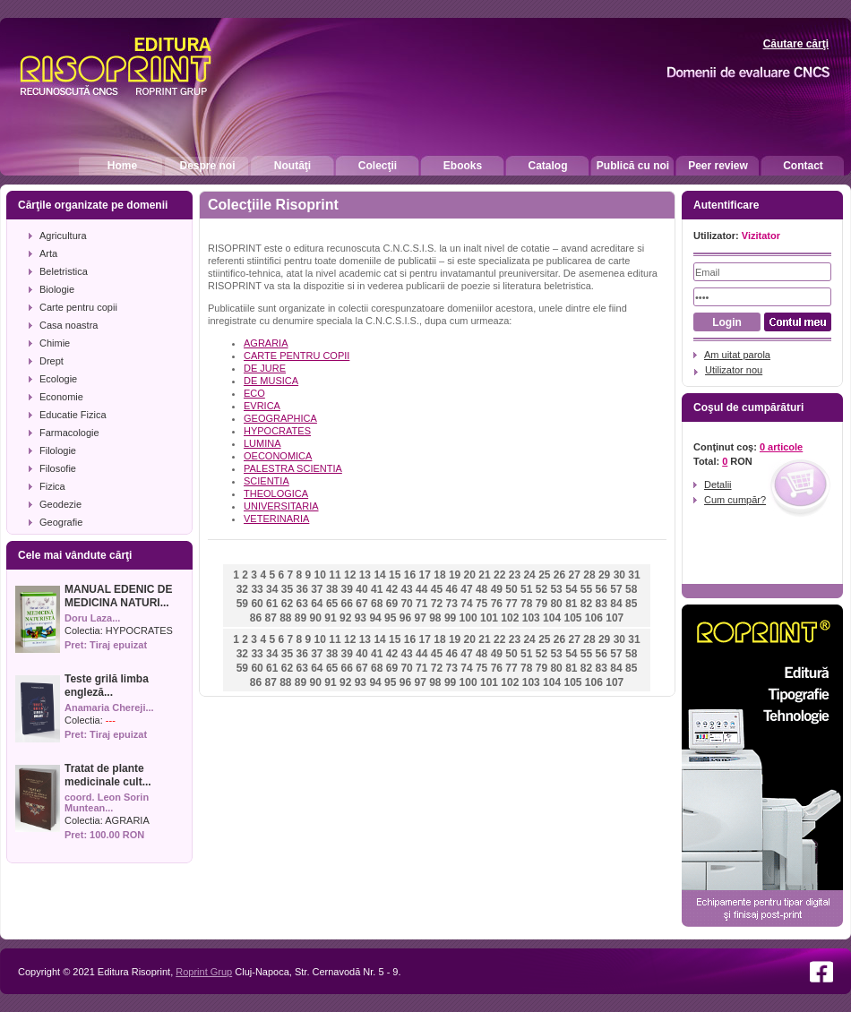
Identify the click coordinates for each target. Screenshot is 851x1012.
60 (256, 603)
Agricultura (63, 235)
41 (377, 589)
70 (406, 603)
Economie (61, 396)
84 (616, 603)
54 (571, 589)
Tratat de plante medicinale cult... (107, 775)
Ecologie (58, 378)
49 (497, 589)
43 (406, 589)
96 (405, 618)
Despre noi (207, 165)
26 (559, 575)
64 (316, 603)
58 (631, 589)
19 (454, 575)
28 (589, 575)
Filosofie (57, 468)
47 (466, 589)
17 (425, 575)
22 (499, 575)
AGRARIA (127, 820)
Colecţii (377, 165)
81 (571, 603)
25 (544, 575)
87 (270, 618)
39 (347, 589)
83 (601, 603)
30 (619, 575)
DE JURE (265, 368)
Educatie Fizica (73, 414)
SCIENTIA (266, 481)
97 (420, 618)
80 (556, 603)
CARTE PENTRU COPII (296, 355)
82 (586, 603)
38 (332, 589)
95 (390, 618)
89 (300, 618)
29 (604, 575)
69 (392, 603)
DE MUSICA (271, 380)
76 (497, 603)
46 (452, 589)
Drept (51, 361)
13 (365, 575)
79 (541, 603)
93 (360, 618)
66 (347, 603)
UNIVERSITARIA (281, 506)
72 (437, 603)
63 (301, 603)
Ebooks (462, 165)
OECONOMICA (278, 455)
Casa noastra (68, 325)
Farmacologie (69, 432)
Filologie (57, 450)
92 (345, 618)
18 (439, 575)
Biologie (56, 289)
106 (594, 618)
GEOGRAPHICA (280, 418)
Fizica (52, 486)
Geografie (60, 522)
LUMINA (262, 443)
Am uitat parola (737, 354)
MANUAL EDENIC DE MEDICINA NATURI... (118, 596)
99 (450, 618)
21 (484, 575)
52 (541, 589)
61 (272, 603)
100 (468, 618)
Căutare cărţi (796, 44)
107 (614, 618)
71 (421, 603)
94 (375, 618)
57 (616, 589)
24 (529, 575)
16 (410, 575)
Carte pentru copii (78, 307)
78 (526, 603)
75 (481, 603)
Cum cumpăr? (735, 499)
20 (470, 575)
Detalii (718, 484)
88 (285, 618)
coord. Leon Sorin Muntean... (106, 802)
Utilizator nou (733, 369)
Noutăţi (292, 165)
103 (531, 618)
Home (122, 165)
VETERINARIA (276, 518)
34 (272, 589)
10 (320, 575)
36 (301, 589)
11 (334, 575)
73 (452, 603)
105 (572, 618)
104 (552, 618)
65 (332, 603)
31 (634, 575)
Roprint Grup (204, 971)
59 (242, 603)
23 (514, 575)
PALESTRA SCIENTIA (293, 468)
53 (556, 589)
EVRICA (262, 405)
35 (287, 589)
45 (437, 589)
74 (466, 603)
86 (256, 618)
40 (361, 589)
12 (350, 575)
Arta (48, 253)
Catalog (547, 165)
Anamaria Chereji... (109, 707)
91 (330, 618)
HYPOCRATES (139, 630)
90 (316, 618)
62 (287, 603)
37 (316, 589)
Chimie (54, 343)
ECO (254, 393)
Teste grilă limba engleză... (106, 686)
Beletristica (63, 271)
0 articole (781, 447)
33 (256, 589)
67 (361, 603)
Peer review (718, 165)
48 (481, 589)
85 (631, 603)
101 (489, 618)
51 (526, 589)
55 (586, 589)
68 (377, 603)
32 (242, 589)
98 (435, 618)
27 (574, 575)
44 (421, 589)
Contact (803, 165)
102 (510, 618)
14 (379, 575)
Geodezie (60, 504)
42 (392, 589)
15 (394, 575)
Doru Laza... (92, 618)
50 (511, 589)
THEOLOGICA (276, 493)
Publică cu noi (633, 165)
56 (601, 589)
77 (511, 603)
